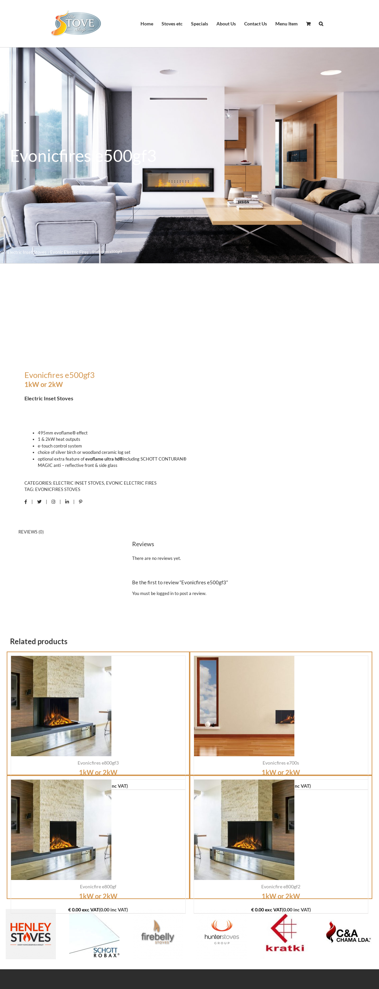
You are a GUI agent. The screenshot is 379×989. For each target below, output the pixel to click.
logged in (165, 593)
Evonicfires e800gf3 (98, 763)
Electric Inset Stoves (78, 483)
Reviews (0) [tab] (31, 531)
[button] (321, 24)
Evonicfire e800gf (98, 886)
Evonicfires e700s (281, 763)
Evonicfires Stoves (57, 489)
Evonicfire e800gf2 (280, 886)
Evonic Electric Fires (131, 483)
